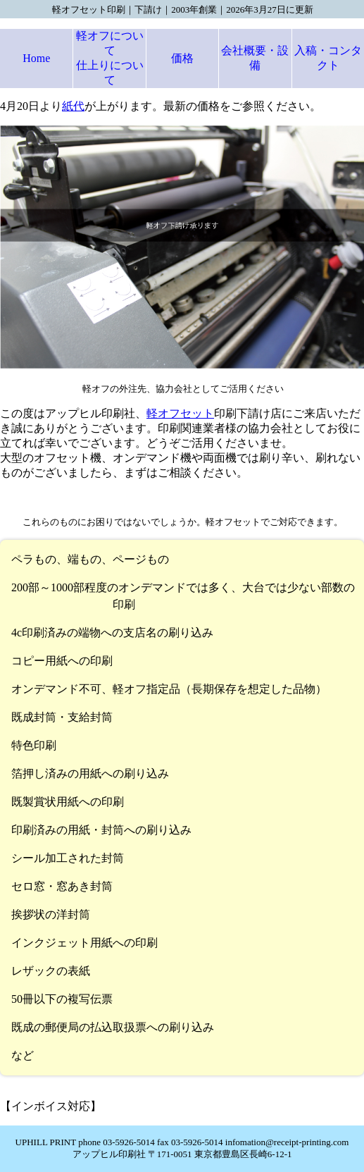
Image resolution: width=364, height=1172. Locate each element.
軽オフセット (180, 413)
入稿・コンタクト (328, 57)
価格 (182, 58)
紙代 (73, 106)
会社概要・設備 (255, 57)
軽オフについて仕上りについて (110, 58)
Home (36, 58)
